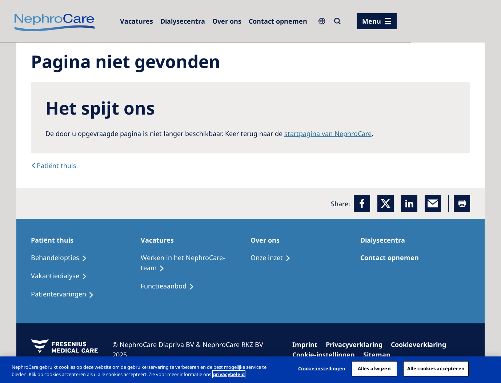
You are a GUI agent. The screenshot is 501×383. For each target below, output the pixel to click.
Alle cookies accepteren (436, 368)
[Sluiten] (489, 369)
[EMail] (433, 203)
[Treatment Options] (62, 257)
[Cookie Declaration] (422, 344)
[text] (53, 165)
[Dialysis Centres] (136, 21)
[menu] (377, 21)
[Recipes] (62, 276)
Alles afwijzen (374, 368)
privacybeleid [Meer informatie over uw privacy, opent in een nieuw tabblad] (229, 374)
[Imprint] (308, 344)
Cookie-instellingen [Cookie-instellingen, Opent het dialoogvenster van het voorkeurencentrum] (321, 368)
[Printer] (462, 203)
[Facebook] (362, 203)
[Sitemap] (380, 355)
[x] (385, 203)
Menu (371, 21)
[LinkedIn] (409, 203)
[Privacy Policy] (357, 344)
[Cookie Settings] (326, 355)
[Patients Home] (55, 240)
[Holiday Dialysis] (65, 294)
